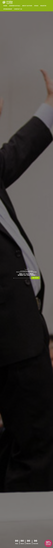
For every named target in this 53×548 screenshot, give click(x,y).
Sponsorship (7, 9)
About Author (27, 5)
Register (43, 5)
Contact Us (18, 9)
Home (5, 5)
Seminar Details (14, 5)
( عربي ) (26, 269)
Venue (36, 5)
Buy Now (35, 277)
